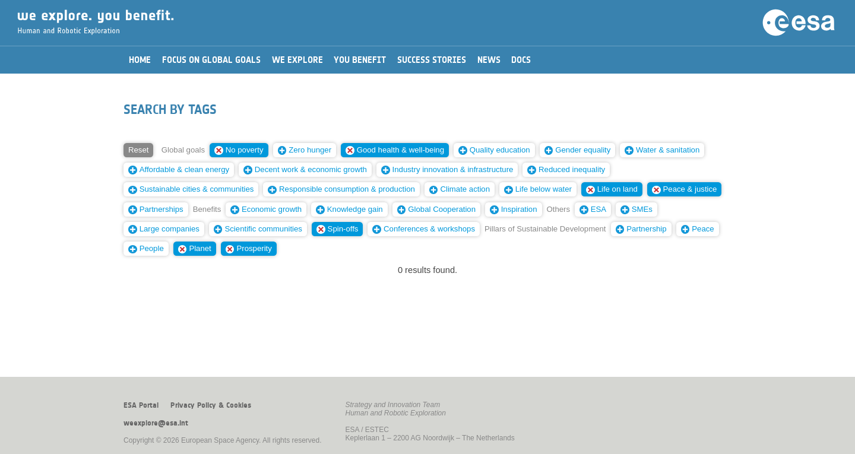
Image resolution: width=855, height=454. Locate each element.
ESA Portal (141, 405)
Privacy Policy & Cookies (210, 405)
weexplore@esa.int (156, 423)
